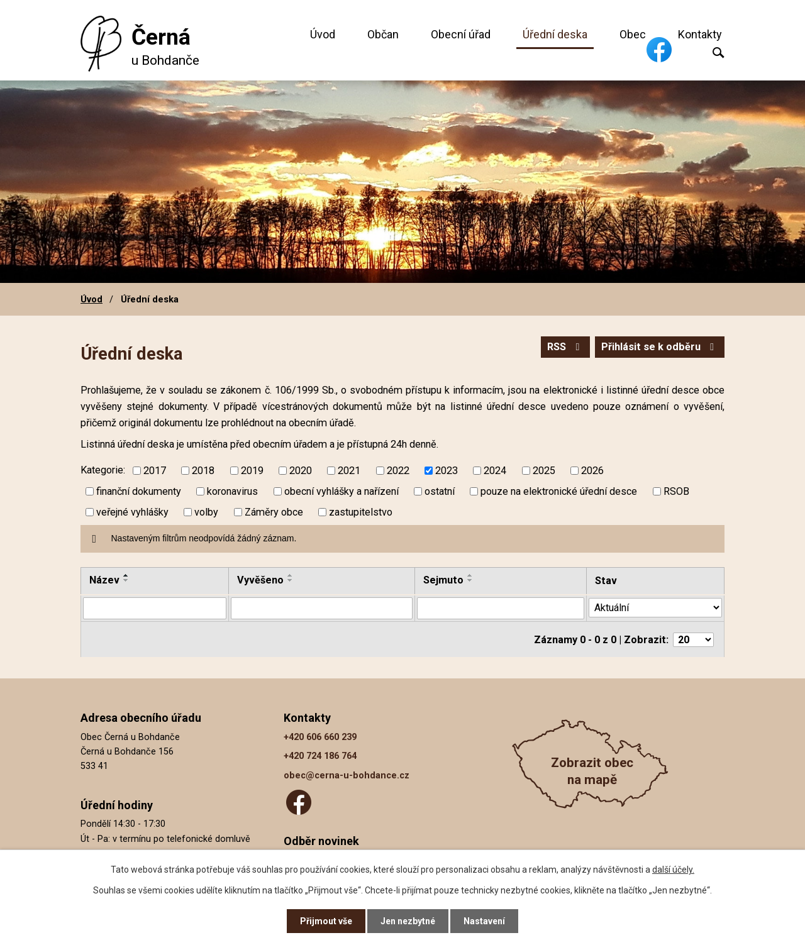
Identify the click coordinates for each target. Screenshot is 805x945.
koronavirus (232, 491)
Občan (383, 34)
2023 (446, 471)
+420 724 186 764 (320, 755)
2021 (349, 471)
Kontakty (700, 34)
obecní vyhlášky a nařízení (341, 491)
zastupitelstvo (360, 512)
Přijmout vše (326, 921)
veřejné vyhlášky (132, 512)
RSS (565, 347)
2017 (154, 471)
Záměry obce (274, 512)
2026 (592, 471)
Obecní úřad (461, 34)
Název (104, 580)
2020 (300, 471)
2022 (398, 471)
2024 (495, 471)
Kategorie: (102, 470)
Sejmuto (443, 580)
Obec (632, 34)
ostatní (440, 491)
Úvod (322, 34)
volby (206, 512)
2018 (203, 471)
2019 (252, 471)
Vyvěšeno (260, 580)
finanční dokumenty (138, 491)
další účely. (673, 870)
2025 (544, 471)
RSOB (676, 491)
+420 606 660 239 (320, 736)
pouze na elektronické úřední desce (558, 491)
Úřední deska (555, 34)
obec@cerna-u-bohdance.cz (346, 775)
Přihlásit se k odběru (659, 347)
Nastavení (484, 921)
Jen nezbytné (407, 921)
